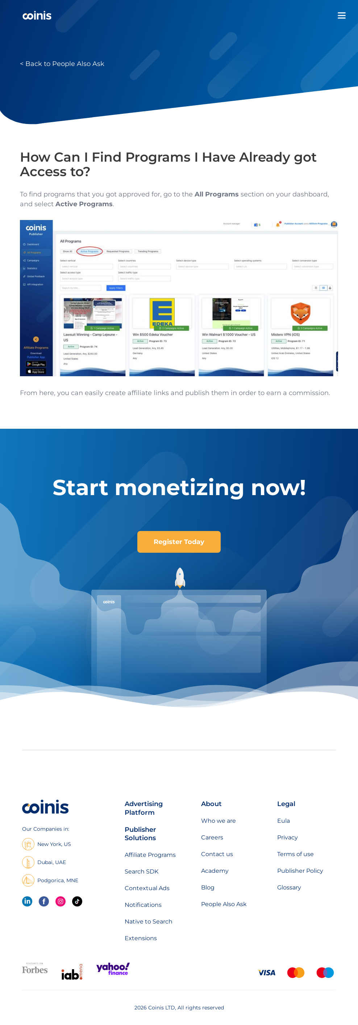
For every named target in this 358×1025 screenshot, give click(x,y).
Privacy (287, 837)
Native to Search (148, 921)
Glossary (289, 887)
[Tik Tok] (77, 901)
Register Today (179, 542)
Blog (208, 887)
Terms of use (295, 854)
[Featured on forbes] (34, 971)
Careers (212, 837)
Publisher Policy (300, 870)
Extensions (141, 938)
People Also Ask (224, 904)
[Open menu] (342, 16)
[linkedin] (27, 901)
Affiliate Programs (150, 854)
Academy (215, 870)
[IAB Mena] (72, 979)
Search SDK (141, 871)
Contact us (217, 854)
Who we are (218, 820)
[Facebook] (44, 901)
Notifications (143, 904)
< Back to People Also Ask (62, 64)
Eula (283, 820)
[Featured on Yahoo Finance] (113, 973)
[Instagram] (60, 901)
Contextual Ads (147, 888)
